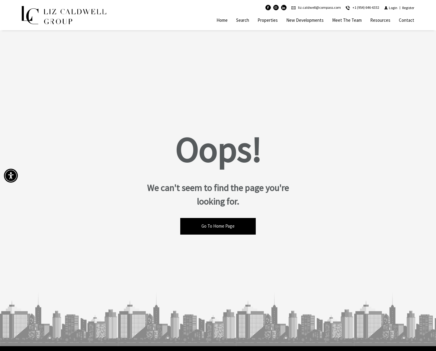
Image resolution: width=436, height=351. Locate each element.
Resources (380, 20)
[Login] (390, 7)
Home (222, 20)
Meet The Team (347, 20)
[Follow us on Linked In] (284, 8)
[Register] (408, 7)
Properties (268, 20)
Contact (406, 20)
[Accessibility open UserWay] (11, 176)
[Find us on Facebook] (268, 8)
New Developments (305, 20)
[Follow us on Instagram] (276, 8)
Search (242, 20)
